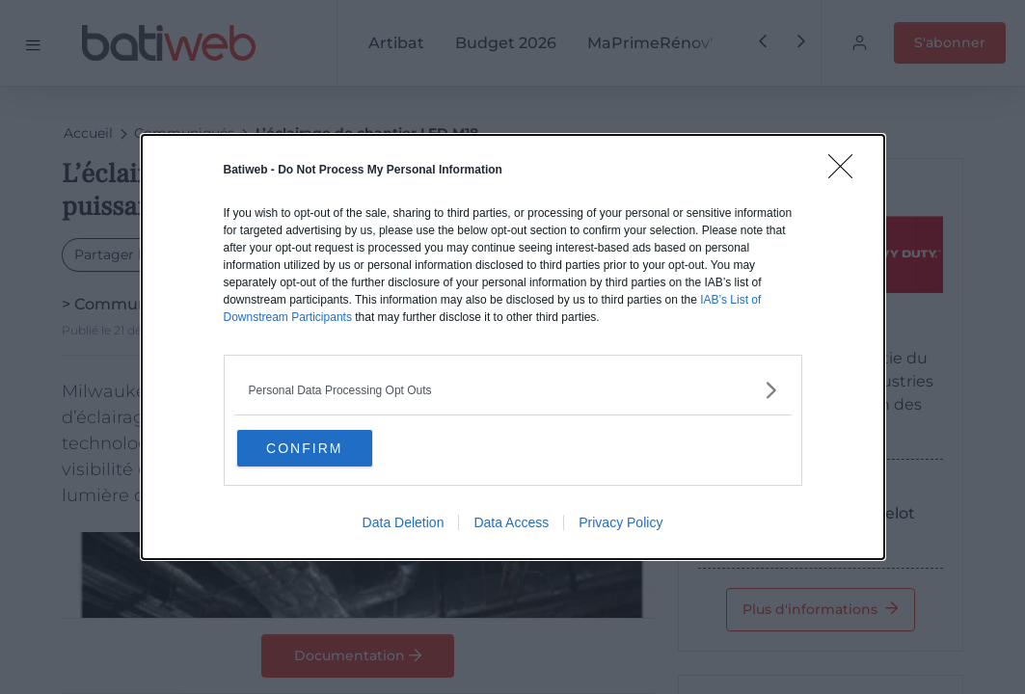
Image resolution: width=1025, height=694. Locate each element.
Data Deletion (404, 525)
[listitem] (513, 388)
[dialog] (513, 347)
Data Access (511, 525)
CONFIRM (332, 447)
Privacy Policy (620, 525)
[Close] (846, 170)
